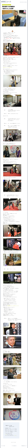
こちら (6, 434)
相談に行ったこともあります (7, 67)
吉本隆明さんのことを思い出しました (13, 305)
